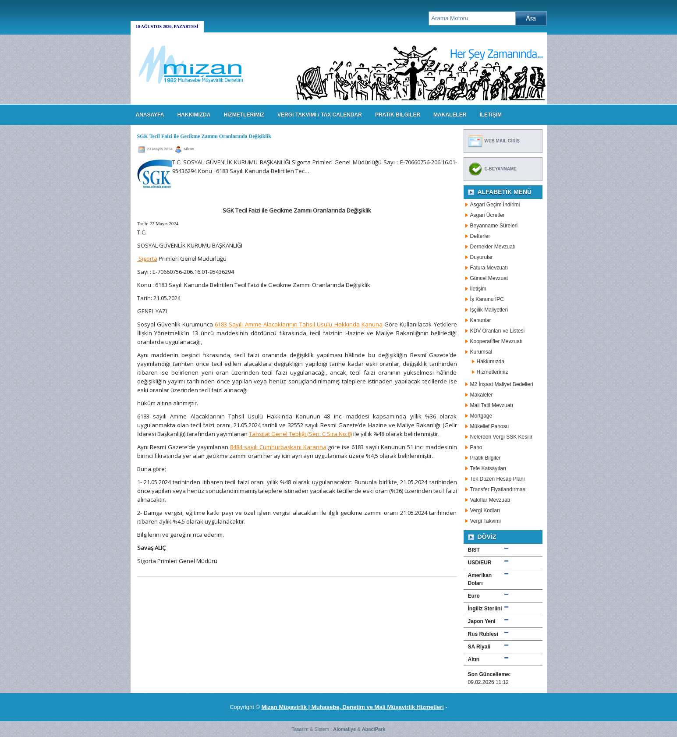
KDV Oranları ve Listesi (497, 331)
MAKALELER (449, 115)
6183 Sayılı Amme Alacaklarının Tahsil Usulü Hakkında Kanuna (299, 324)
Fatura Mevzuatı (489, 268)
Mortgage (481, 416)
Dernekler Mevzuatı (493, 247)
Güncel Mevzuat (489, 278)
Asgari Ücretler (487, 215)
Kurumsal (481, 352)
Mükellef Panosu (489, 426)
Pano (476, 447)
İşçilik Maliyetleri (489, 310)
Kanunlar (480, 320)
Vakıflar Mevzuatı (490, 500)
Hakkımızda (490, 361)
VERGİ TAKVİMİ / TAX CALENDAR (319, 115)
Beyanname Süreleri (494, 226)
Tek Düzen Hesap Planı (497, 479)
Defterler (480, 236)
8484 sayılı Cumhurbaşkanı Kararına (278, 447)
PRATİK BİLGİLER (397, 115)
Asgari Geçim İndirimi (495, 205)
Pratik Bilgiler (485, 458)
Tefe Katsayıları (488, 468)
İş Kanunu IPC (487, 299)
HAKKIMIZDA (193, 115)
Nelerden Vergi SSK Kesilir (501, 437)
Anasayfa (150, 115)
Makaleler (481, 395)
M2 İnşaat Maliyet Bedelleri (501, 384)
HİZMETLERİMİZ (243, 115)
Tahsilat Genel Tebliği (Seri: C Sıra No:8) (300, 434)
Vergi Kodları (485, 510)
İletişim (478, 289)
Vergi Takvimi (485, 521)
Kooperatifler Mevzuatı (496, 341)
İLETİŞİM (490, 115)
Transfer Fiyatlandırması (498, 489)
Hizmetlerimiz (492, 372)
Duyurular (481, 257)
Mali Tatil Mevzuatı (491, 405)
